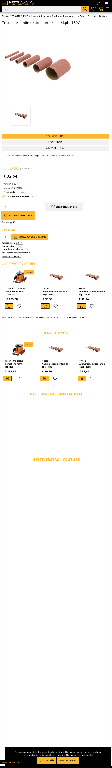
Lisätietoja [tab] (55, 142)
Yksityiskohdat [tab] (55, 136)
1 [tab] (53, 312)
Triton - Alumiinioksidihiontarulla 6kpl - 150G (92, 291)
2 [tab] (58, 312)
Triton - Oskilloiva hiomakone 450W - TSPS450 (16, 291)
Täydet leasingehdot (11, 256)
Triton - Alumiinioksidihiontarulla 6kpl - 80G (56, 291)
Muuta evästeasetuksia (12, 762)
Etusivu (5, 16)
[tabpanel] (20, 115)
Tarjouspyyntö (8, 222)
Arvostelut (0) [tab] (55, 148)
